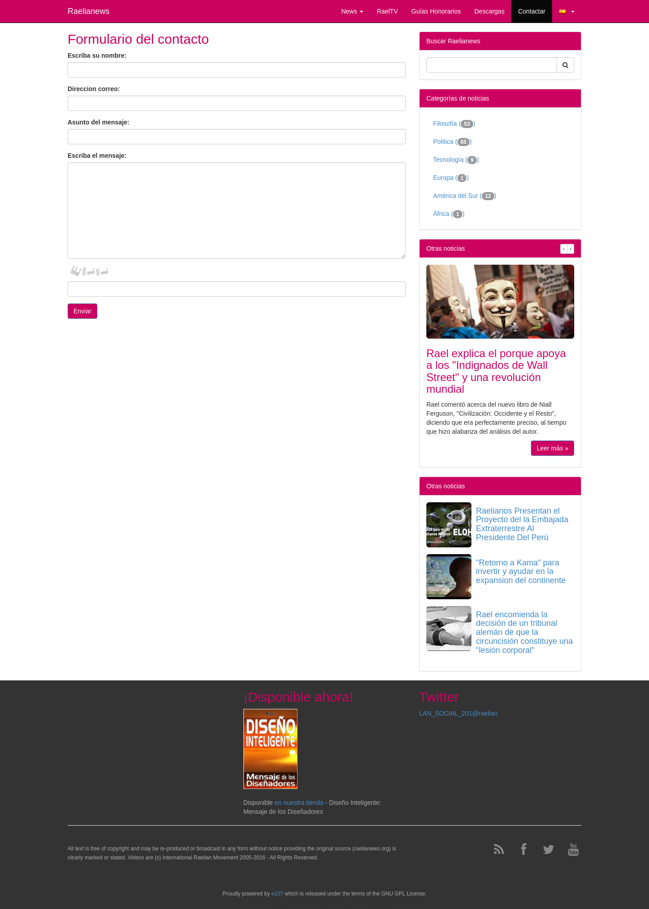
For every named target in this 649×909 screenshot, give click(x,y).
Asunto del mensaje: (98, 122)
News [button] (352, 11)
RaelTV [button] (387, 11)
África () (449, 214)
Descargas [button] (489, 11)
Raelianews (89, 11)
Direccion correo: (94, 88)
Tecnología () (456, 160)
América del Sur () (464, 196)
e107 (277, 894)
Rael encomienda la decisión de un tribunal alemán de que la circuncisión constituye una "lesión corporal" (524, 632)
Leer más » (552, 448)
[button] (566, 11)
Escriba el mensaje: (97, 155)
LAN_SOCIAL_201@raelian (458, 713)
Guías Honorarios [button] (436, 11)
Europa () (451, 178)
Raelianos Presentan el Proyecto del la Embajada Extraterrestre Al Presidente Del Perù (522, 524)
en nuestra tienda (298, 802)
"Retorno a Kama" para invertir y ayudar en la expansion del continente (521, 571)
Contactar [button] (531, 11)
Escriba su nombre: (97, 55)
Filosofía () (454, 124)
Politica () (452, 142)
